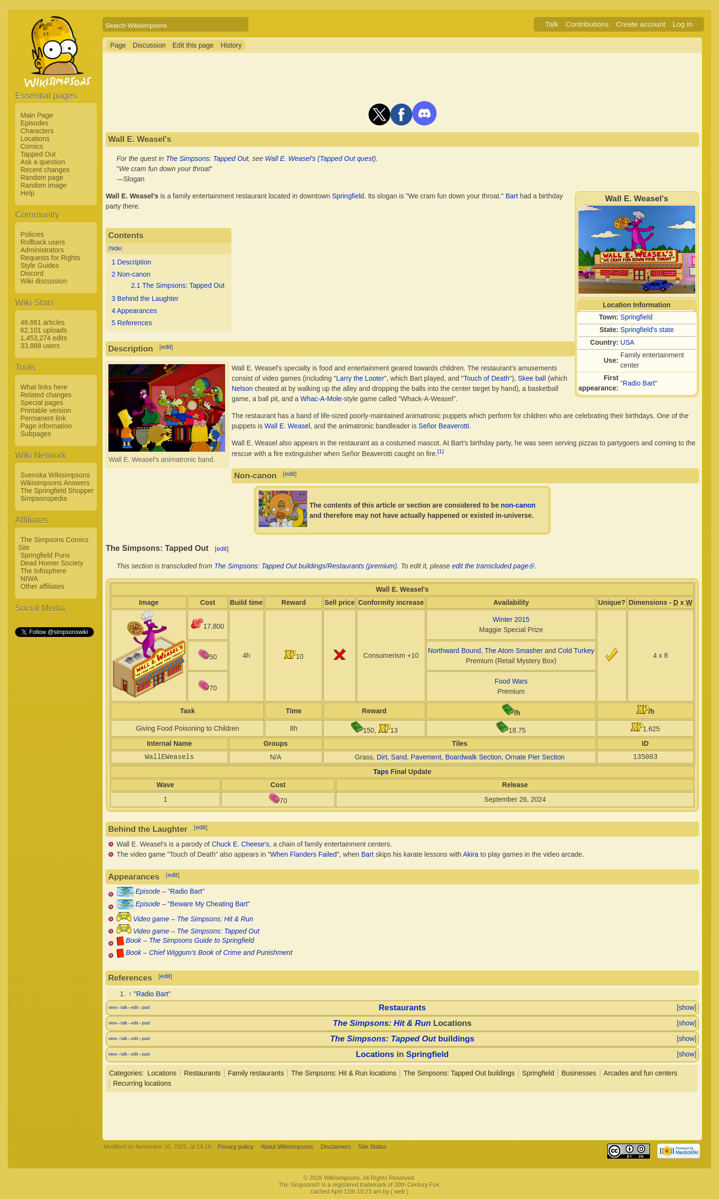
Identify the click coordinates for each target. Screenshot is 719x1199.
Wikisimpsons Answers (54, 483)
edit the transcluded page (490, 566)
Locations (35, 138)
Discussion (149, 45)
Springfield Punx (45, 555)
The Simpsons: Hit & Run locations (343, 1073)
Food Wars (510, 681)
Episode (148, 891)
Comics (31, 146)
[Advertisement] (54, 784)
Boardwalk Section (473, 757)
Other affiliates (42, 586)
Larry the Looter (360, 378)
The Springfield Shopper (57, 490)
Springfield (636, 317)
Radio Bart (639, 383)
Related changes (45, 395)
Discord (31, 273)
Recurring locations (142, 1083)
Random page (41, 177)
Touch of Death (486, 378)
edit (166, 347)
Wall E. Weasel (287, 426)
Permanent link (43, 418)
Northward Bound (454, 650)
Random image (43, 185)
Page (118, 45)
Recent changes (45, 170)
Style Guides (39, 265)
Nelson (242, 388)
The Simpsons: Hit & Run (215, 919)
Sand (399, 757)
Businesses (578, 1073)
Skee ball (532, 378)
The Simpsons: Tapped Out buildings (459, 1073)
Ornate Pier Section (534, 757)
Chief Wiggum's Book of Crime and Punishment (220, 952)
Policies (32, 234)
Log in (683, 24)
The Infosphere (43, 571)
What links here (43, 387)
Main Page (36, 115)
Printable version (45, 410)
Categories (125, 1073)
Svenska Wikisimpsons (55, 475)
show (687, 1007)
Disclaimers (336, 1147)
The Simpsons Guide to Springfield (201, 940)
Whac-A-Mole (321, 399)
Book (133, 940)
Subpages (35, 434)
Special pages (41, 402)
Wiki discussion (43, 281)
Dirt (382, 757)
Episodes (34, 123)
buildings (402, 1038)
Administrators (42, 250)
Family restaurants (256, 1073)
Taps (381, 772)
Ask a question (42, 162)
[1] (441, 451)
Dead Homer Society (51, 563)
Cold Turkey (576, 650)
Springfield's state (647, 330)
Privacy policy (235, 1147)
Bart (512, 196)
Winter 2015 (511, 619)
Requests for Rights (50, 258)
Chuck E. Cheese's (240, 844)
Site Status (372, 1147)
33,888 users (40, 346)
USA (627, 342)
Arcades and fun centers (641, 1073)
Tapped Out (37, 154)
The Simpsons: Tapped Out (207, 158)
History (231, 45)
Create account (641, 24)
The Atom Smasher (514, 650)
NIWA (29, 578)
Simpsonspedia (43, 498)
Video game (151, 919)
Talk (552, 24)
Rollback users (42, 242)
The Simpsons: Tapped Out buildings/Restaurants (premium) (305, 566)
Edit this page (193, 45)
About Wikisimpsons (287, 1147)
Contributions (587, 24)
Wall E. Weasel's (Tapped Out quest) (320, 158)
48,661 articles (42, 322)
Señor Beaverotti (444, 426)
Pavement (426, 757)
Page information (46, 426)
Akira (470, 854)
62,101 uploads (43, 330)
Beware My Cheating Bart (209, 904)
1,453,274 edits (43, 338)
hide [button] (115, 248)
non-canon (518, 505)
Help (27, 193)
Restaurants (402, 1007)
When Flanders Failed (303, 854)
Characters (36, 131)
